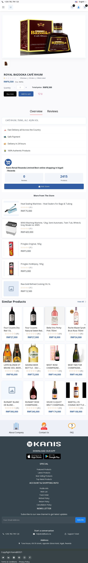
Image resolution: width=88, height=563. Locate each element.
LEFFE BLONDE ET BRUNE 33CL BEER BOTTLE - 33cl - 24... (13, 366)
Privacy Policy (24, 562)
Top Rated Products (44, 479)
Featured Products (44, 469)
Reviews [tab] (52, 111)
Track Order (44, 495)
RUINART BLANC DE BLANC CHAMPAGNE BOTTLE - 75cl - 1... (12, 403)
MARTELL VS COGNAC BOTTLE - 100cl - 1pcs (76, 403)
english (80, 1)
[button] (34, 456)
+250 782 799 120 (10, 1)
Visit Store (44, 186)
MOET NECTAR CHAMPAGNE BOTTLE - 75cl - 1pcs (75, 366)
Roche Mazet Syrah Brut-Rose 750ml (76, 329)
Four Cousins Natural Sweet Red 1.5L (33, 329)
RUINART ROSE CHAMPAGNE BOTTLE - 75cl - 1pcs (32, 403)
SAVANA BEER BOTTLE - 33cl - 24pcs (32, 366)
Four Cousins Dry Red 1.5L (12, 329)
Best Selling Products (44, 476)
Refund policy (44, 498)
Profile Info (44, 488)
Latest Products (44, 473)
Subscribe (80, 520)
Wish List (44, 491)
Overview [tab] (36, 111)
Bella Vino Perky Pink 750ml (54, 329)
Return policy (44, 501)
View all (81, 301)
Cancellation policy (44, 505)
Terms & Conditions (9, 562)
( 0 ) (30, 207)
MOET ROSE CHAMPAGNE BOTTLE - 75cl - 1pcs (54, 366)
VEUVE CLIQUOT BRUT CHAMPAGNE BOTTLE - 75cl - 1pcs (55, 403)
